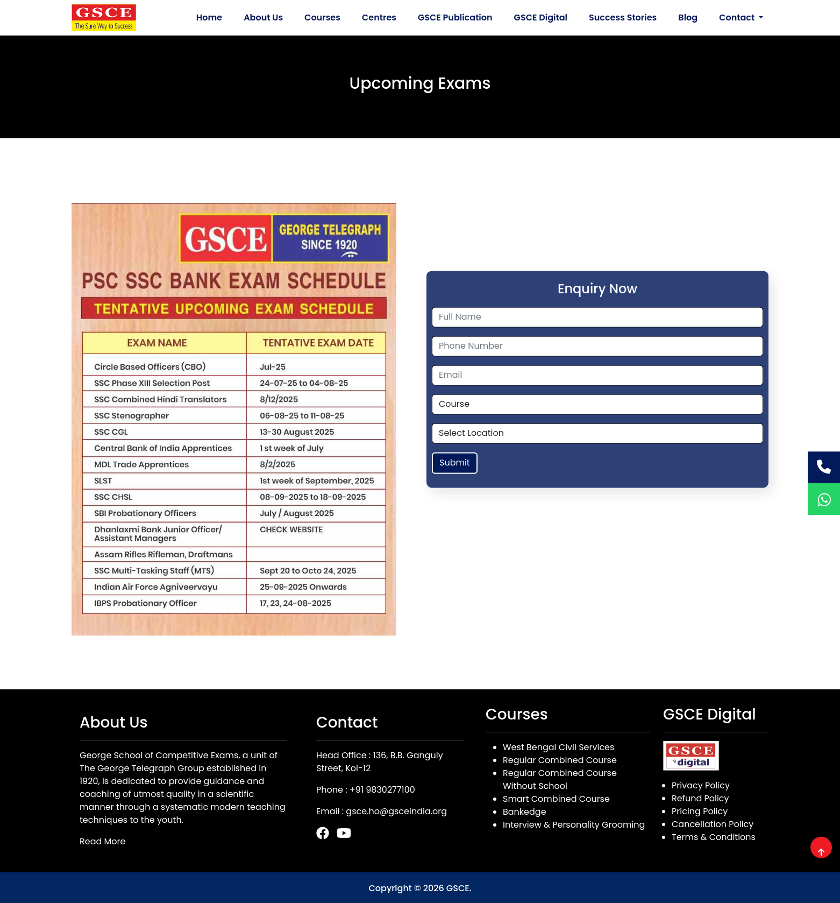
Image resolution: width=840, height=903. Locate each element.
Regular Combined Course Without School (560, 779)
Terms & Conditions (714, 837)
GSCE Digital (540, 17)
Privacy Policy (701, 785)
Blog (687, 17)
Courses (322, 17)
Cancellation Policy (712, 824)
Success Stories (623, 17)
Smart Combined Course (556, 799)
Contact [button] (738, 17)
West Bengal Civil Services (558, 747)
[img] (821, 852)
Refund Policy (700, 798)
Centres (379, 17)
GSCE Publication (455, 17)
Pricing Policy (700, 811)
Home (209, 17)
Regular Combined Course (560, 760)
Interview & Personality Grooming (574, 825)
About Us (263, 17)
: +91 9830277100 (380, 790)
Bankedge (524, 812)
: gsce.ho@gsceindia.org (394, 811)
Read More (102, 841)
